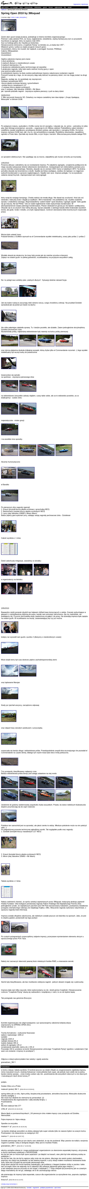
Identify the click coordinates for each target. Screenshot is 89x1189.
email (69, 7)
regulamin (36, 1187)
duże (12, 17)
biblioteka (37, 7)
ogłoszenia (58, 7)
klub (21, 7)
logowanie (77, 4)
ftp (65, 7)
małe (17, 17)
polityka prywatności (46, 1187)
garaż (45, 7)
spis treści (4, 7)
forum (51, 7)
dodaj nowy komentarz (9, 1184)
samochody (29, 7)
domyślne (23, 17)
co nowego (14, 7)
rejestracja (84, 4)
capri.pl (3, 9)
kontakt (29, 1187)
